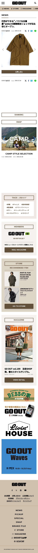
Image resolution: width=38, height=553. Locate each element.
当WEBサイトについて (14, 501)
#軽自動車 (10, 207)
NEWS (19, 510)
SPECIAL (19, 518)
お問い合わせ (16, 496)
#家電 (8, 204)
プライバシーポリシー (23, 498)
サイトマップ (27, 501)
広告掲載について (28, 496)
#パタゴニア (25, 213)
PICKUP (19, 514)
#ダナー (9, 210)
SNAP (19, 522)
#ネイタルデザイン (13, 213)
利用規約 (11, 498)
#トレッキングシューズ (21, 210)
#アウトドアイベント (22, 207)
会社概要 (7, 496)
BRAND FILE (19, 526)
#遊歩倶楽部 (25, 204)
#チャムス (16, 204)
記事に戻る (19, 72)
